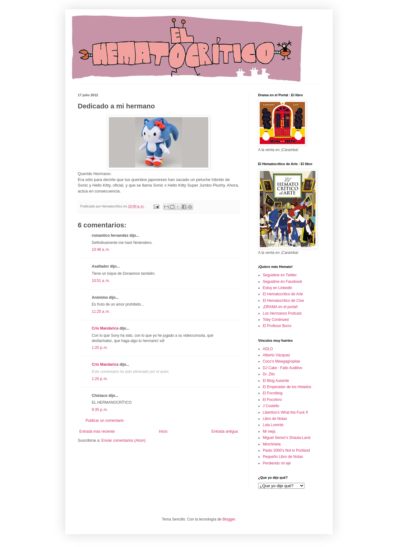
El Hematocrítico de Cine (283, 300)
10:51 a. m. (101, 280)
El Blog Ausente (276, 380)
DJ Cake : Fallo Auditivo (282, 368)
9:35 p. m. (100, 409)
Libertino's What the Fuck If (285, 412)
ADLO (268, 349)
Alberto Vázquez (276, 355)
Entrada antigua (224, 431)
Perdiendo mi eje (277, 463)
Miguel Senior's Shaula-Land (286, 437)
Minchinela (271, 444)
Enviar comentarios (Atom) (123, 440)
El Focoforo (272, 399)
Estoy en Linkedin (277, 288)
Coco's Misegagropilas (281, 361)
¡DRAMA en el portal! (280, 307)
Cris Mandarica (105, 328)
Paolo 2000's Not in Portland (286, 450)
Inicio (163, 431)
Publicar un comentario (105, 420)
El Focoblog (272, 393)
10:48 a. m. (101, 249)
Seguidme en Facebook (282, 281)
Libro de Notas (275, 418)
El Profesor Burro (277, 326)
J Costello (271, 406)
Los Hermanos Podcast (282, 313)
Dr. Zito (269, 374)
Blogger (228, 519)
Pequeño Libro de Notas (283, 456)
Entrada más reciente (97, 431)
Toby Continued (276, 319)
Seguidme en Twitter (280, 275)
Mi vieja (269, 431)
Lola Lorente (273, 425)
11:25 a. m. (101, 311)
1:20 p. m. (100, 347)
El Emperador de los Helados (287, 387)
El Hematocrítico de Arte (283, 294)
